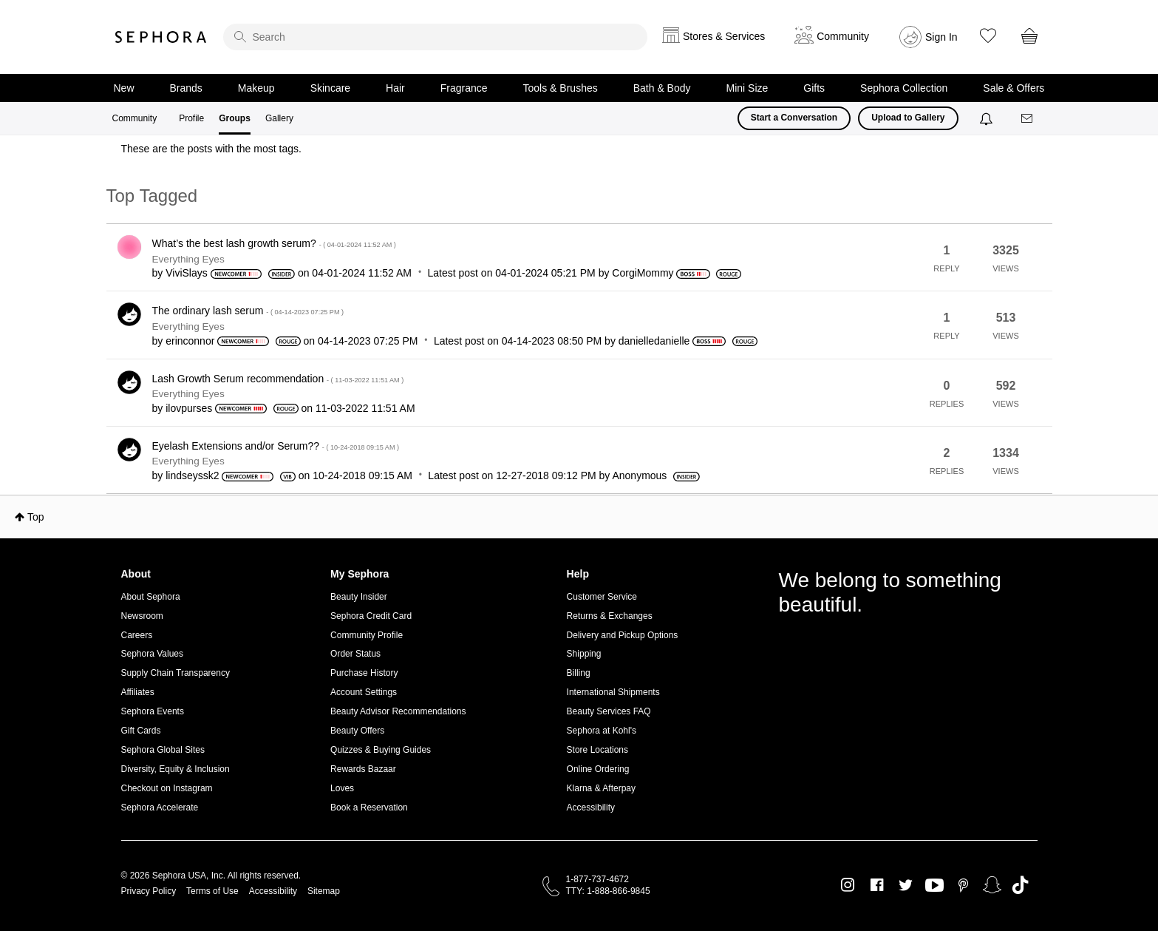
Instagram (848, 885)
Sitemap (323, 891)
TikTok (1020, 885)
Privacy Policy (149, 891)
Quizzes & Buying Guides (380, 750)
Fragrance (464, 88)
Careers (137, 635)
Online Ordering (598, 769)
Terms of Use (212, 891)
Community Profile (366, 635)
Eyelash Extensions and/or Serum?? (276, 446)
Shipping (584, 654)
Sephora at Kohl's (601, 730)
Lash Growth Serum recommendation (278, 379)
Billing (578, 673)
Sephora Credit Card (371, 616)
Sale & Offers (1013, 88)
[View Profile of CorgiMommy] (642, 273)
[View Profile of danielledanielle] (654, 341)
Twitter (905, 885)
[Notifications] (988, 118)
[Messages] (1028, 118)
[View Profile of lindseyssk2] (192, 475)
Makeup (256, 88)
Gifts (814, 88)
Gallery (279, 118)
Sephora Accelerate (160, 807)
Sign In (941, 37)
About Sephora (150, 597)
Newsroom (142, 616)
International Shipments (613, 692)
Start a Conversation (794, 117)
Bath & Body (662, 88)
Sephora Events (152, 711)
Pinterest (963, 885)
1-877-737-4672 (597, 879)
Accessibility (591, 807)
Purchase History (364, 673)
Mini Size (747, 88)
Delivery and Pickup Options (622, 635)
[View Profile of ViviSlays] (187, 273)
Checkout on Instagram (167, 788)
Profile (191, 118)
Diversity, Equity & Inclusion (175, 769)
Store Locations (597, 750)
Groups (235, 118)
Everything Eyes (188, 259)
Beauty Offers (357, 730)
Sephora (161, 37)
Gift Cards (141, 730)
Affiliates (137, 692)
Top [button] (35, 517)
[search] (435, 37)
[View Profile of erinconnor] (190, 341)
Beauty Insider (358, 597)
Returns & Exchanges (610, 616)
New (124, 88)
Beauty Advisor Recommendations (398, 711)
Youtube (934, 886)
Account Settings (363, 692)
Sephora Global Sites (163, 750)
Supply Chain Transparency (175, 673)
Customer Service (602, 597)
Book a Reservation (369, 807)
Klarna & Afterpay (601, 788)
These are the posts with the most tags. (211, 149)
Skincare (330, 88)
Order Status (355, 654)
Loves (342, 788)
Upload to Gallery (907, 117)
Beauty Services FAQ (609, 711)
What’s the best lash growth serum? (274, 243)
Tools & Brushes (560, 88)
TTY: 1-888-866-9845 (608, 891)
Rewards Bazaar (363, 769)
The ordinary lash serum (248, 310)
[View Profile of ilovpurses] (189, 408)
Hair (395, 88)
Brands (186, 88)
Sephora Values (152, 654)
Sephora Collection (903, 88)
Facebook (877, 885)
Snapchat (992, 885)
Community (134, 118)
